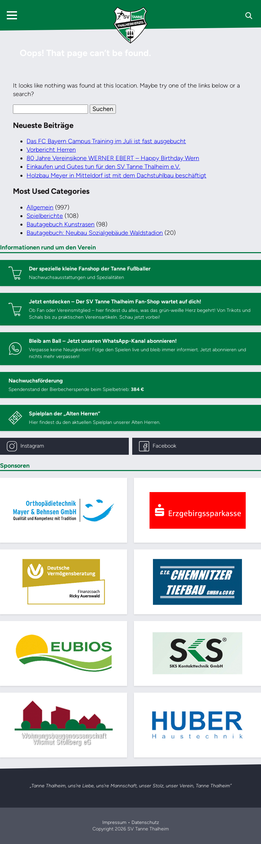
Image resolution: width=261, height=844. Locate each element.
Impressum (114, 822)
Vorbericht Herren (51, 149)
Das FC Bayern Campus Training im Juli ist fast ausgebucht (106, 141)
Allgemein (40, 207)
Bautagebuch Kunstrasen (60, 224)
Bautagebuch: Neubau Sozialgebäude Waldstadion (95, 233)
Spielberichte (45, 216)
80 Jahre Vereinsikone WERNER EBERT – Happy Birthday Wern (113, 158)
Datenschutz (145, 822)
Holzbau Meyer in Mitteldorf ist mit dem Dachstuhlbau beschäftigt (116, 175)
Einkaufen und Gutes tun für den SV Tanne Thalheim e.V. (103, 166)
